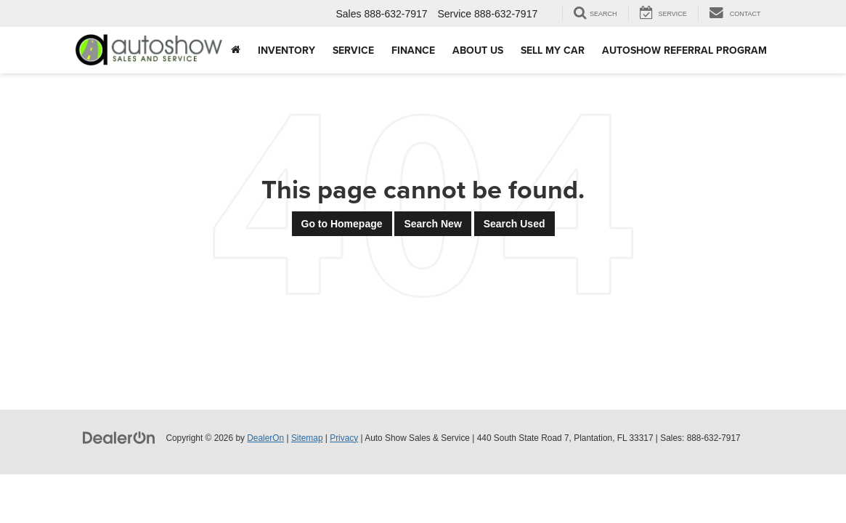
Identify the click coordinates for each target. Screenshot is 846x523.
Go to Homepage (342, 224)
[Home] (235, 50)
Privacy (344, 438)
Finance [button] (413, 50)
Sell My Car (553, 50)
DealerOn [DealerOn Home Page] (265, 438)
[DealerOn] (119, 437)
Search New (432, 224)
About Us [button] (477, 50)
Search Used (514, 224)
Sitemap (307, 438)
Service (353, 50)
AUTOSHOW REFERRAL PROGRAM (684, 50)
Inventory (286, 50)
